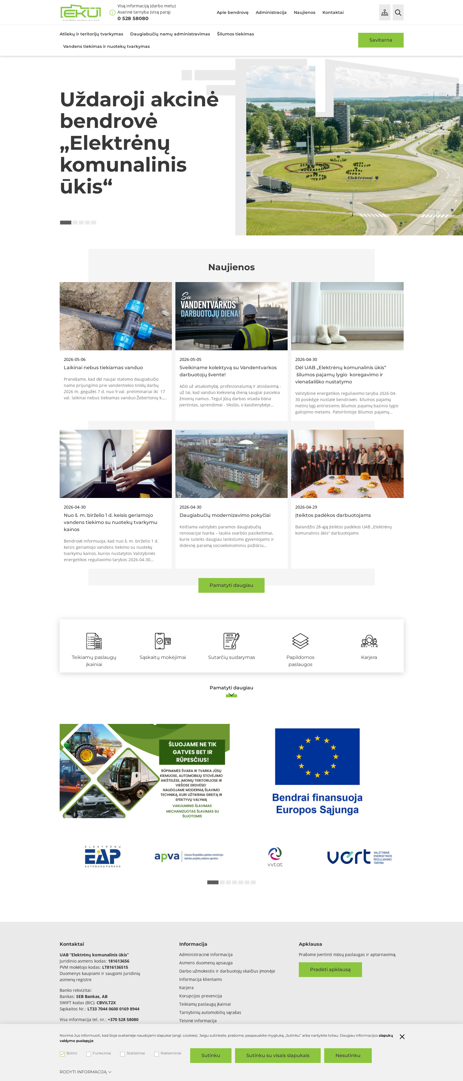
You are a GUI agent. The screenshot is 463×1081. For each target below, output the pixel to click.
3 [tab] (81, 222)
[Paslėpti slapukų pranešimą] (402, 1037)
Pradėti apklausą (330, 969)
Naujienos (304, 12)
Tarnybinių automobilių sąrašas (210, 1012)
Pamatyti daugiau (231, 585)
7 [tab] (253, 882)
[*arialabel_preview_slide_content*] (103, 857)
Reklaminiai (167, 1053)
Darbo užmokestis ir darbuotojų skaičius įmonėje (227, 971)
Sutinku (210, 1055)
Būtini (68, 1053)
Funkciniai (98, 1053)
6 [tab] (247, 882)
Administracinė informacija (206, 954)
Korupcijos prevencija (200, 996)
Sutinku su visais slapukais (277, 1055)
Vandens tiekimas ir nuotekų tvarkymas (106, 46)
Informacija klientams (200, 979)
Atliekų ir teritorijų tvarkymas (91, 34)
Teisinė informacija (198, 1020)
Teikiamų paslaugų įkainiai (205, 1004)
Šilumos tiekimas (235, 34)
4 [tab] (87, 222)
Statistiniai (132, 1053)
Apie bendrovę (233, 12)
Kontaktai (333, 12)
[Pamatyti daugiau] (232, 690)
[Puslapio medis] (384, 12)
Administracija (271, 12)
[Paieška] (398, 12)
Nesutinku (348, 1055)
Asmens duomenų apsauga (206, 963)
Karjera (186, 987)
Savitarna (380, 40)
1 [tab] (65, 222)
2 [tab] (75, 222)
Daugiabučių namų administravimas (170, 34)
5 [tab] (93, 222)
